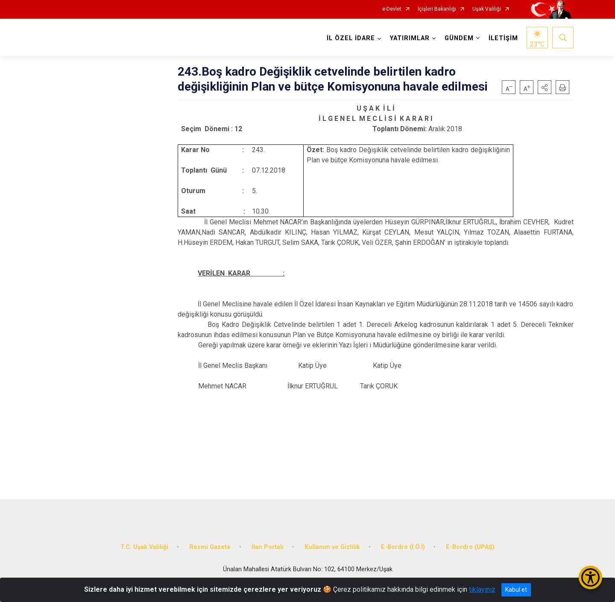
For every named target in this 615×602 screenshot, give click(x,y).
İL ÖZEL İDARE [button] (351, 38)
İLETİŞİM (503, 38)
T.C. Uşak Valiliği (144, 547)
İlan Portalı (268, 547)
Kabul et (516, 589)
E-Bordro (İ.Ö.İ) (403, 547)
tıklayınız (482, 589)
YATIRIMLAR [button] (410, 38)
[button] (544, 87)
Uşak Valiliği (486, 9)
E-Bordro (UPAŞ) (470, 547)
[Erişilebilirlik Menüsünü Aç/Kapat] (590, 577)
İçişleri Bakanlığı (437, 9)
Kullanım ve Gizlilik (332, 547)
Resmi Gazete (210, 547)
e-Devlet (391, 9)
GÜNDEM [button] (459, 38)
